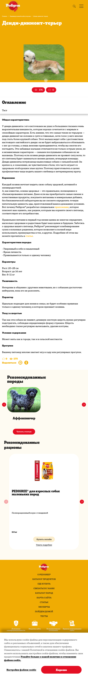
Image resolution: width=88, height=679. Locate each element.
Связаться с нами (44, 588)
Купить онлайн (44, 539)
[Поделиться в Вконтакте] (20, 363)
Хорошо (61, 670)
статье (29, 235)
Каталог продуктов (44, 579)
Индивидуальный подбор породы (20, 16)
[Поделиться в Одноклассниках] (26, 363)
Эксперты (44, 607)
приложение (62, 206)
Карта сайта (44, 598)
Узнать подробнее (44, 545)
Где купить (44, 584)
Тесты (44, 616)
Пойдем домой (44, 611)
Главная (4, 16)
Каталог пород (44, 593)
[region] (44, 656)
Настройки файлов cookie (21, 670)
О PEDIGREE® (44, 574)
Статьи (44, 602)
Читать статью (24, 431)
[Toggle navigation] (81, 6)
